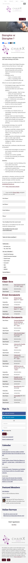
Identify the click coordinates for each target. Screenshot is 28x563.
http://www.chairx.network (12, 186)
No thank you (7, 246)
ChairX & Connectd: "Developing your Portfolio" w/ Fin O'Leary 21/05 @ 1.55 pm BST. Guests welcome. (13, 470)
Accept (3, 560)
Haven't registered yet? (7, 439)
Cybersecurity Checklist (19, 344)
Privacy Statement (18, 556)
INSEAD (5, 269)
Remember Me (7, 430)
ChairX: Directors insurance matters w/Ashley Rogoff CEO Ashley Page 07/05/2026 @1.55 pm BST (13, 453)
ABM (5, 267)
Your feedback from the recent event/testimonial (10, 229)
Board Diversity (18, 386)
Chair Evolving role (18, 284)
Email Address (6, 210)
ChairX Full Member (9, 254)
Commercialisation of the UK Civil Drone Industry (19, 322)
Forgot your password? (7, 437)
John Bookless (5, 491)
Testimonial (6, 243)
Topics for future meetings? (10, 237)
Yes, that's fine (7, 248)
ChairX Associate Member (10, 256)
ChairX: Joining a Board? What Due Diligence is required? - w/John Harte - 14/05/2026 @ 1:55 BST (13, 462)
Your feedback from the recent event (12, 222)
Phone (5, 216)
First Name (6, 198)
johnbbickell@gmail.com (8, 184)
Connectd (6, 263)
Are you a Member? (8, 251)
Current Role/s (7, 272)
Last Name (6, 204)
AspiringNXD (17, 395)
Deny (9, 560)
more (21, 286)
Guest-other (7, 260)
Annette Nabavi (6, 497)
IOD (5, 265)
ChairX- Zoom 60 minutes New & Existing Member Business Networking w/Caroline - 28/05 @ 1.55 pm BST (12, 479)
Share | (5, 43)
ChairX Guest (7, 258)
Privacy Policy (16, 192)
